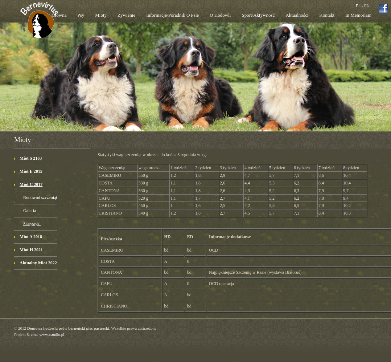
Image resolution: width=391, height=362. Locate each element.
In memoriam (358, 15)
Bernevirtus (39, 26)
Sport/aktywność (258, 15)
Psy (80, 15)
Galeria (29, 210)
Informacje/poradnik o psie (172, 15)
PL (358, 6)
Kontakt (326, 15)
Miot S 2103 (31, 158)
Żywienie (126, 15)
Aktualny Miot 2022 (38, 262)
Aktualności (296, 15)
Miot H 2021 (31, 249)
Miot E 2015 (31, 171)
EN (367, 6)
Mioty (101, 15)
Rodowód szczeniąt (40, 197)
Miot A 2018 (31, 236)
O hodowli (220, 15)
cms (34, 334)
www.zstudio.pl (51, 334)
